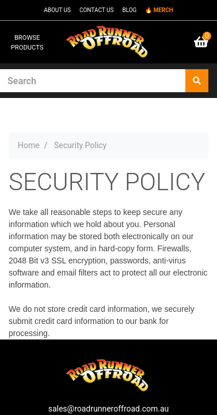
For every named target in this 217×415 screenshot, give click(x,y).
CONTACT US (96, 10)
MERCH (163, 10)
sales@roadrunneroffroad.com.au (108, 408)
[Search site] (196, 80)
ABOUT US (57, 10)
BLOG (129, 10)
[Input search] (93, 80)
